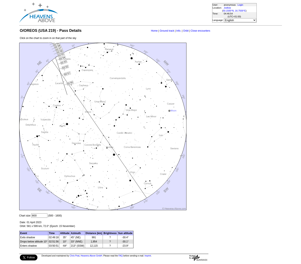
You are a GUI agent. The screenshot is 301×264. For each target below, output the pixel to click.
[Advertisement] (135, 12)
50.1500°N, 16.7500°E (234, 10)
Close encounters (200, 30)
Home (154, 30)
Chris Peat (75, 256)
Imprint (148, 256)
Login (240, 5)
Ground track (167, 30)
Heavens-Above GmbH (91, 256)
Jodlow (227, 7)
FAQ (121, 256)
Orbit (186, 30)
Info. (178, 30)
